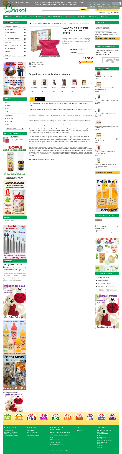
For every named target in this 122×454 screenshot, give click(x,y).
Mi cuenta (31, 428)
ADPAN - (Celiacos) (103, 277)
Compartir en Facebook (38, 64)
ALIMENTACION (19, 17)
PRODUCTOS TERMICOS (13, 45)
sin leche (13, 267)
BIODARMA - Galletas (104, 283)
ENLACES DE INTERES (104, 274)
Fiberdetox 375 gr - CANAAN (103, 77)
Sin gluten (9, 264)
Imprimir (33, 66)
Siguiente (91, 83)
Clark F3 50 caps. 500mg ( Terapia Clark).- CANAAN (105, 153)
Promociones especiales (107, 215)
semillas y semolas (15, 278)
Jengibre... (64, 87)
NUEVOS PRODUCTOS (12, 26)
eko (18, 277)
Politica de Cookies (9, 434)
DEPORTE (69, 17)
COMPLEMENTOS (35, 17)
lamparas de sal (8, 273)
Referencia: (73, 50)
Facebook (79, 430)
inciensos (19, 271)
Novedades (101, 23)
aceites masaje (17, 280)
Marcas (7, 99)
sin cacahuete (9, 270)
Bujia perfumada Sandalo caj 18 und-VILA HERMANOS (106, 89)
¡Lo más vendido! (103, 69)
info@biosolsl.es (59, 444)
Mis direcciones (31, 434)
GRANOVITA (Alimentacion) (106, 286)
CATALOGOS (7, 277)
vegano (24, 270)
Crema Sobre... (85, 87)
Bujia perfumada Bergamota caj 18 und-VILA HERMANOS (106, 127)
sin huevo (22, 267)
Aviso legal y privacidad (11, 432)
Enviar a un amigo (36, 62)
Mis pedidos (30, 430)
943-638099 (115, 59)
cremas (16, 275)
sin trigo (19, 265)
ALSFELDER (9, 118)
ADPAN (7, 105)
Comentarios (40, 99)
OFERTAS (8, 55)
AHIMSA (7, 108)
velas (10, 280)
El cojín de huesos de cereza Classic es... (17, 140)
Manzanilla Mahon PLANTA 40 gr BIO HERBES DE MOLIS (106, 166)
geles (14, 277)
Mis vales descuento (33, 432)
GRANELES (8, 58)
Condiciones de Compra (11, 435)
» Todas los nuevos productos (105, 38)
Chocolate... (34, 87)
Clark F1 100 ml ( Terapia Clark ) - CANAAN (105, 115)
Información (9, 217)
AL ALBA (7, 112)
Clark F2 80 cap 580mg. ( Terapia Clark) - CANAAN (106, 102)
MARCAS (102, 17)
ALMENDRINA (9, 115)
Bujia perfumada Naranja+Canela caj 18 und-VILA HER (106, 140)
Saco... (54, 87)
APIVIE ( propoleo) (10, 125)
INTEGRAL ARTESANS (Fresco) (107, 290)
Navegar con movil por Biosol (60, 450)
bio (25, 271)
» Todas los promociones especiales (105, 232)
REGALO (81, 17)
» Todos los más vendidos (104, 172)
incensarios (7, 275)
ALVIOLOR (8, 121)
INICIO (7, 17)
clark (24, 273)
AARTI (7, 102)
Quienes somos (9, 220)
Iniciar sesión (115, 12)
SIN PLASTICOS (10, 48)
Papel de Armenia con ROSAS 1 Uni (105, 32)
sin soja (18, 270)
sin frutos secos (9, 271)
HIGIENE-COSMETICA (53, 17)
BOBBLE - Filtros (103, 280)
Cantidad (74, 53)
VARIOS (91, 17)
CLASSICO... (15, 137)
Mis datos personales (33, 435)
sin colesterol (18, 273)
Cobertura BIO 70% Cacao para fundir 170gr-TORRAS (107, 227)
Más (32, 99)
